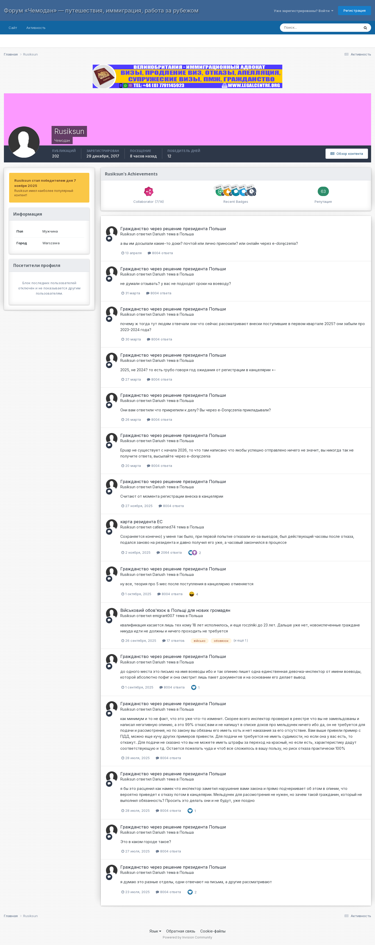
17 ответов (173, 640)
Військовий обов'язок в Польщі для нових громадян (175, 610)
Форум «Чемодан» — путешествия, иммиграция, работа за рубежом (101, 10)
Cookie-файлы (213, 931)
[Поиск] (314, 27)
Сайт (13, 28)
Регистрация (354, 10)
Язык (155, 931)
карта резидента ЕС (141, 521)
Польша (187, 234)
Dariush (159, 234)
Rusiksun (127, 234)
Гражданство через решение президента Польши (173, 228)
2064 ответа (169, 552)
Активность (36, 28)
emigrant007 (163, 615)
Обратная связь (180, 931)
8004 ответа (160, 253)
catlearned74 (164, 527)
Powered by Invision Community (187, 937)
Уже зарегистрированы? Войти (303, 11)
